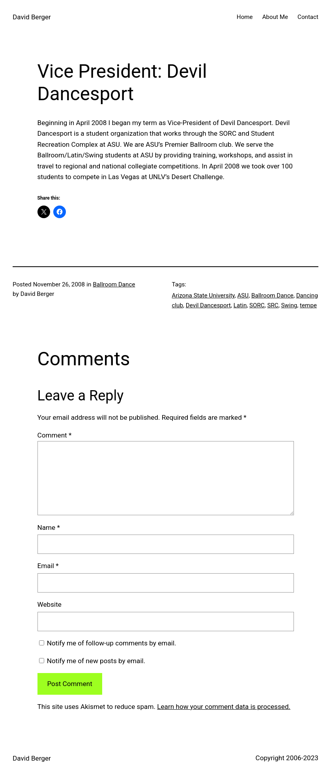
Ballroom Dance (114, 284)
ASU (243, 295)
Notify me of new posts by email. (96, 661)
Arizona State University (203, 295)
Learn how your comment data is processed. (223, 707)
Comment (54, 435)
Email (48, 566)
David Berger (32, 17)
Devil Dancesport (208, 305)
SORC (257, 305)
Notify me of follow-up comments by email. (111, 643)
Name (48, 527)
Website (49, 604)
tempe (308, 305)
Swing (289, 305)
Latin (240, 305)
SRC (272, 305)
